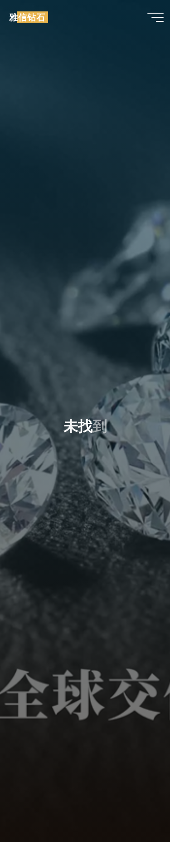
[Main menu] (155, 17)
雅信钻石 (27, 17)
